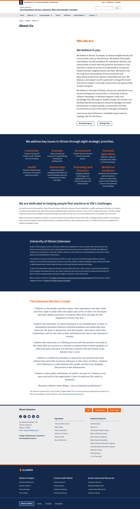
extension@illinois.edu (31, 430)
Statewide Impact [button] (85, 123)
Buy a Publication (60, 440)
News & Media (78, 15)
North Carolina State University (73, 394)
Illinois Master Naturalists (99, 440)
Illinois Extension (25, 7)
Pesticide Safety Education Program (102, 447)
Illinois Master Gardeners (98, 437)
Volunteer (110, 2)
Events (58, 15)
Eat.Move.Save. (95, 424)
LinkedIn (33, 417)
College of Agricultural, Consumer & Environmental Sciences (32, 437)
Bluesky (38, 417)
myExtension (100, 410)
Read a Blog (59, 427)
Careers (118, 2)
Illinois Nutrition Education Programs (102, 443)
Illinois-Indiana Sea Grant (98, 433)
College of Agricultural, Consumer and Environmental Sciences (71, 278)
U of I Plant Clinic (96, 456)
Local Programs (45, 15)
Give (103, 2)
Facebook (25, 417)
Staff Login (114, 410)
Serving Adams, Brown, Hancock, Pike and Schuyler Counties (48, 10)
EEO (88, 410)
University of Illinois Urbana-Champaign (57, 281)
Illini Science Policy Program (99, 430)
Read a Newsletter (61, 430)
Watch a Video (59, 437)
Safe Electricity (95, 453)
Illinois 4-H (94, 427)
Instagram (20, 417)
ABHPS (27, 21)
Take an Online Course (62, 424)
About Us (30, 15)
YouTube (29, 417)
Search (117, 8)
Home (22, 15)
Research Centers (96, 450)
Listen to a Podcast (61, 433)
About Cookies (26, 503)
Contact (91, 15)
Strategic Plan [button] (104, 123)
